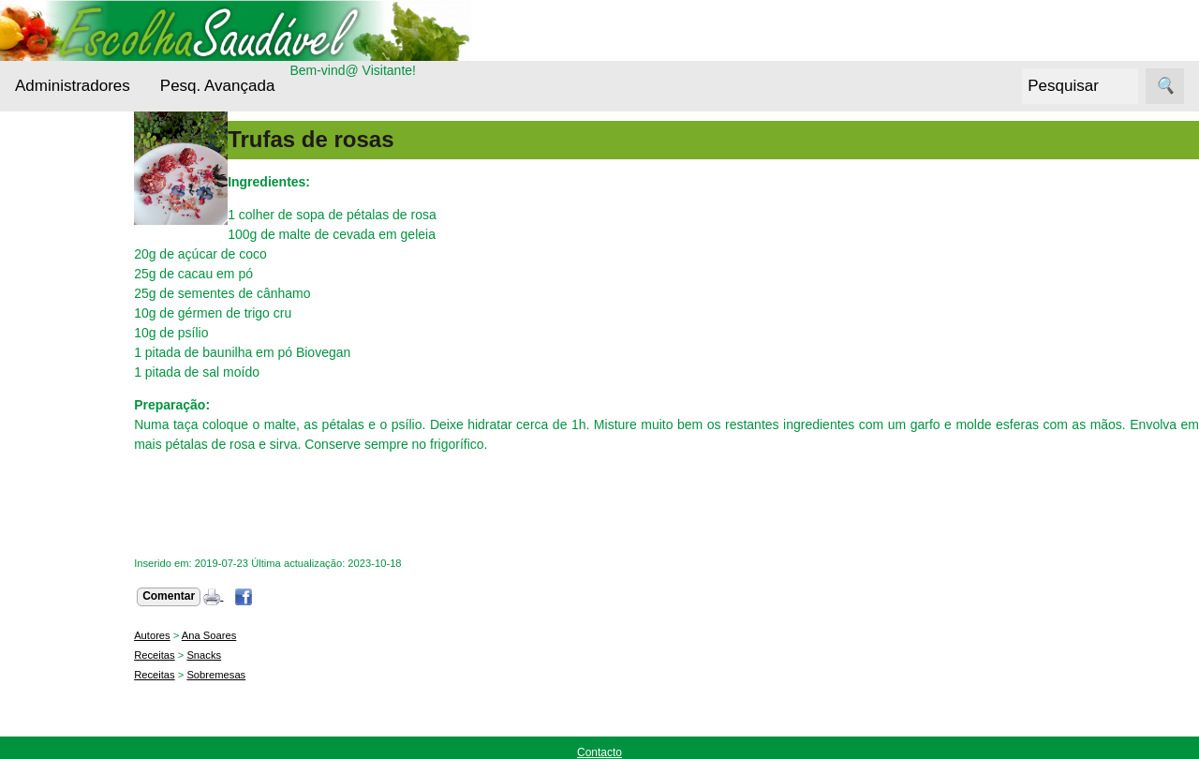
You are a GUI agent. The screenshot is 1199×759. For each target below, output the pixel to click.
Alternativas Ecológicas (74, 240)
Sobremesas (269, 674)
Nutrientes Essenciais (71, 483)
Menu (31, 182)
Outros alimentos (90, 530)
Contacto (599, 752)
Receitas (64, 565)
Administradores (72, 86)
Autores (205, 635)
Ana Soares (262, 635)
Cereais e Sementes (69, 354)
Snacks (257, 655)
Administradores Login (80, 148)
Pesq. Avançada (217, 86)
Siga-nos (41, 612)
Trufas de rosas (364, 139)
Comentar (222, 596)
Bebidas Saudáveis (70, 297)
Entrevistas (72, 436)
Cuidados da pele (92, 401)
